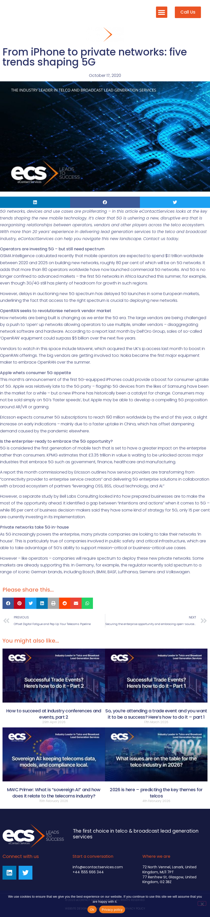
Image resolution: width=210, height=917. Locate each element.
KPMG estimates (62, 455)
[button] (161, 12)
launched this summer (159, 276)
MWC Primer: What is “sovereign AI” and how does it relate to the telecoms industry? (53, 792)
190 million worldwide (126, 417)
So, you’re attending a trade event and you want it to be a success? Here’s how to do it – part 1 (156, 714)
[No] (202, 903)
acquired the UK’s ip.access (134, 349)
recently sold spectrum (169, 565)
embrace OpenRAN (37, 362)
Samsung (177, 386)
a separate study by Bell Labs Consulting (58, 496)
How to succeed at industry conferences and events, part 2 (53, 714)
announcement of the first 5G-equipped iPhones (73, 379)
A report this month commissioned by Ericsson (45, 472)
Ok (92, 909)
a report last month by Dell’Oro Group (128, 331)
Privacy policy (112, 909)
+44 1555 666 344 (88, 872)
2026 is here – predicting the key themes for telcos (156, 792)
